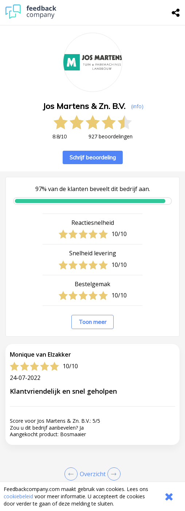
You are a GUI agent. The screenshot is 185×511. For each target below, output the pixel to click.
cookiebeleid (18, 496)
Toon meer (92, 322)
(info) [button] (137, 106)
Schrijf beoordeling (93, 157)
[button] (92, 480)
